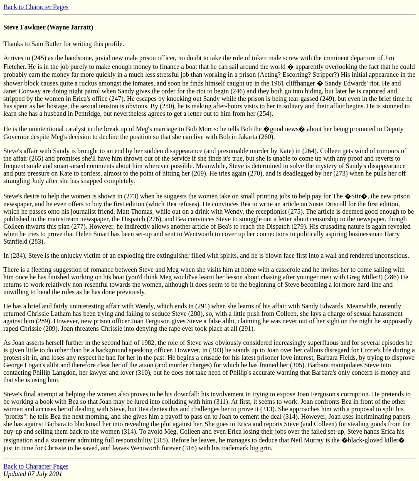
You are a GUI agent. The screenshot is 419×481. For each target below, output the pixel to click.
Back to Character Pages (36, 6)
